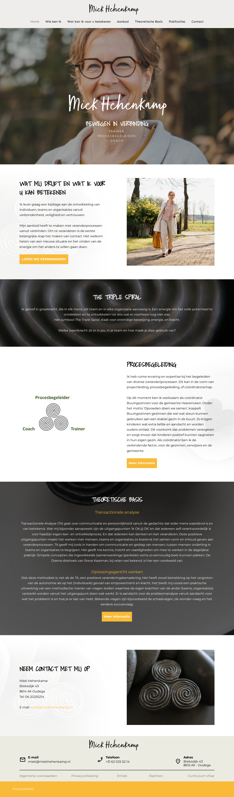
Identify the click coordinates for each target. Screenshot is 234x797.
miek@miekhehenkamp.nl (51, 707)
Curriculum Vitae (201, 776)
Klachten (156, 776)
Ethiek (122, 776)
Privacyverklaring (84, 776)
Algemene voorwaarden (38, 776)
